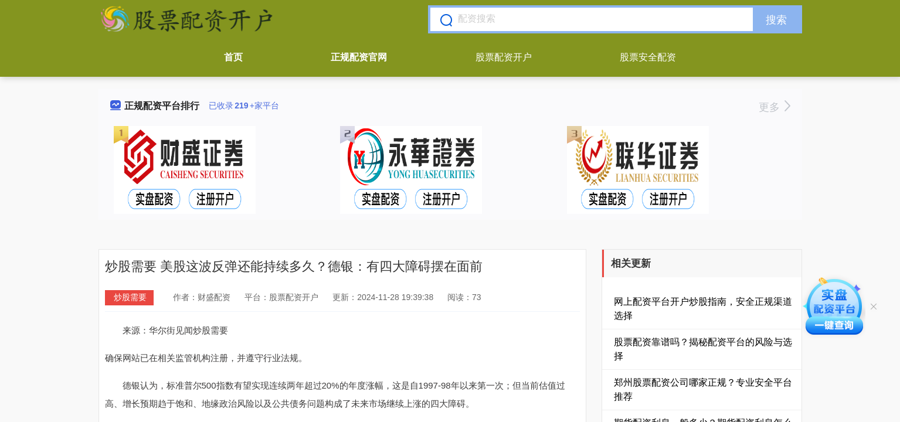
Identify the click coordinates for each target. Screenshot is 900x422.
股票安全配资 (648, 57)
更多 (774, 107)
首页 (233, 57)
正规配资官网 (359, 57)
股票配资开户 (504, 57)
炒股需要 (130, 297)
